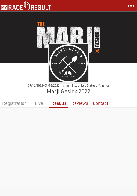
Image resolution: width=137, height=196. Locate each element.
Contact (100, 103)
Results (59, 103)
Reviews (79, 103)
